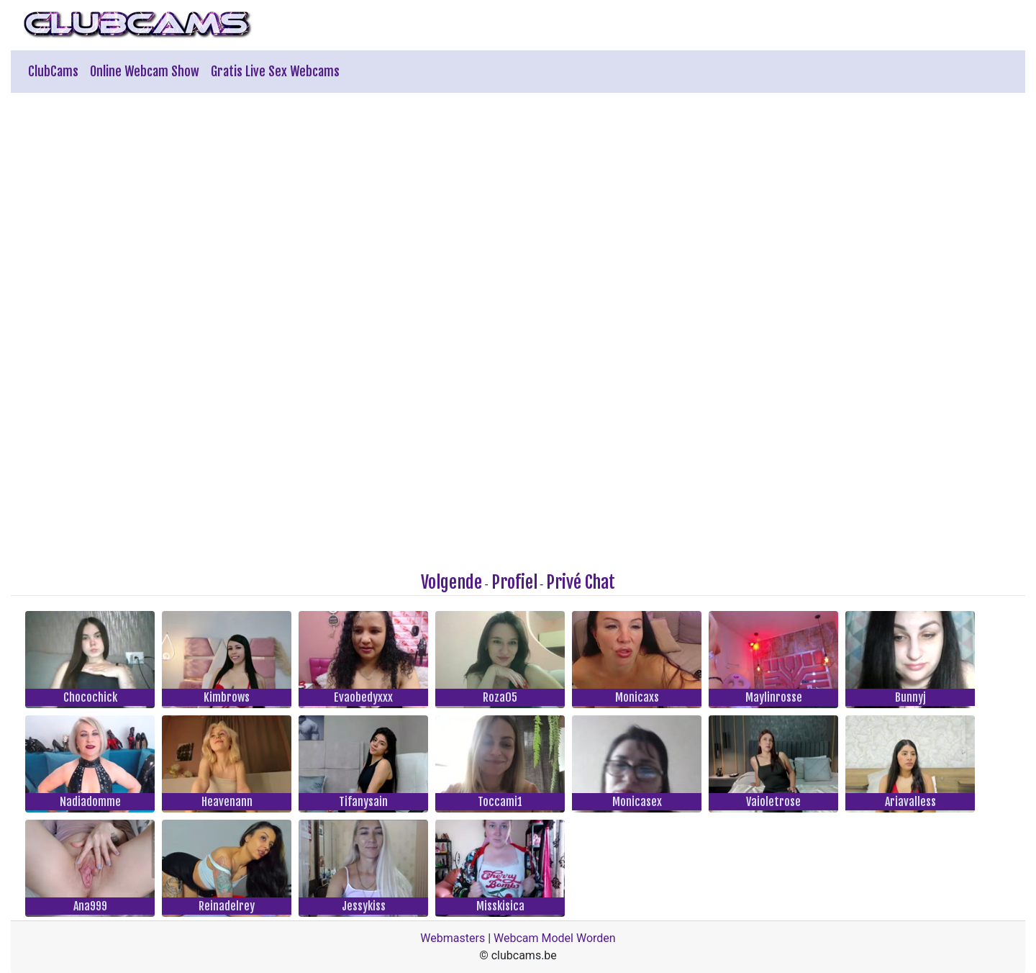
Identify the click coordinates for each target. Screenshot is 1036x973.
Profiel (514, 582)
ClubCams (53, 71)
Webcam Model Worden (555, 938)
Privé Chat (580, 582)
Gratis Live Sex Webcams (275, 71)
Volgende (451, 582)
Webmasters (452, 938)
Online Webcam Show (144, 71)
